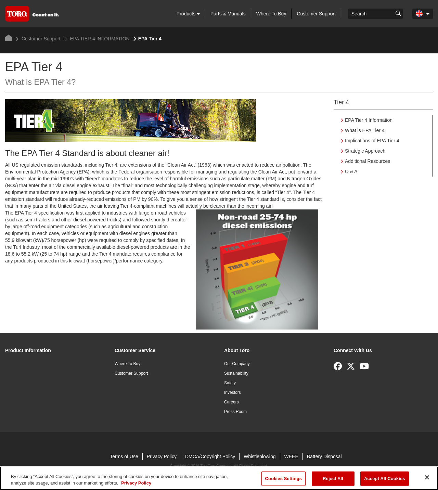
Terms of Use (124, 456)
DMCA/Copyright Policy (210, 456)
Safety (230, 383)
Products (188, 13)
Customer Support (316, 13)
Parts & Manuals (228, 13)
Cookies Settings (283, 478)
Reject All (333, 478)
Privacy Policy (162, 456)
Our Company (237, 363)
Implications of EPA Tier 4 (372, 140)
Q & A (351, 171)
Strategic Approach (365, 151)
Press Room (235, 411)
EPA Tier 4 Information (368, 120)
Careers (231, 402)
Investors (232, 392)
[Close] (427, 477)
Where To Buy (271, 13)
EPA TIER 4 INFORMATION (97, 38)
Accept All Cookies (384, 478)
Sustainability (236, 373)
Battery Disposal (324, 456)
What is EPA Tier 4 (365, 130)
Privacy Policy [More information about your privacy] (136, 483)
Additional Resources (367, 161)
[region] (219, 478)
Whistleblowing (259, 456)
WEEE (291, 456)
